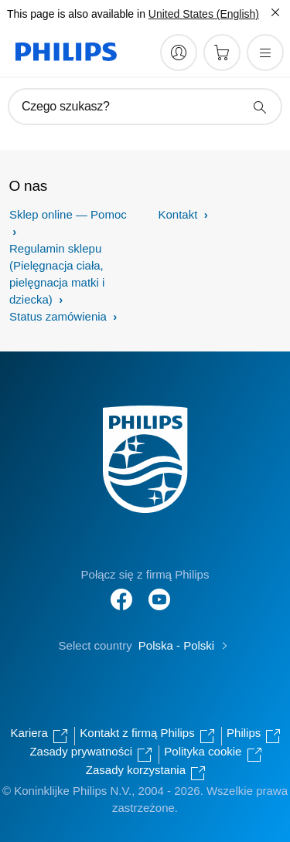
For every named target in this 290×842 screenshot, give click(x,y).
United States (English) (203, 14)
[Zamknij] (275, 12)
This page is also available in (76, 14)
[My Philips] (178, 52)
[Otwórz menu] (265, 52)
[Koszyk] (222, 52)
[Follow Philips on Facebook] (121, 591)
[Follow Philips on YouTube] (159, 591)
